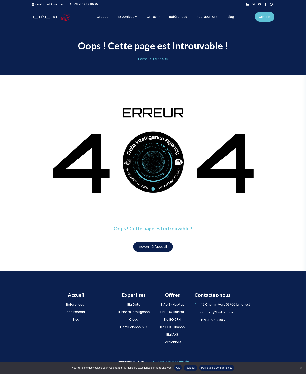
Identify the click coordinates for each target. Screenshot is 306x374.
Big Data (133, 304)
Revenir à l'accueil (153, 246)
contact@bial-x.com (48, 4)
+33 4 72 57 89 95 (84, 4)
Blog (230, 16)
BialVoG (172, 334)
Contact (264, 17)
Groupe (103, 16)
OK (178, 367)
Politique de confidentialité (216, 367)
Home (142, 59)
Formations (172, 342)
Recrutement (207, 16)
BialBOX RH (172, 319)
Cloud (133, 319)
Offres (152, 16)
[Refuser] (301, 368)
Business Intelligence (134, 312)
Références (178, 16)
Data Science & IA (134, 327)
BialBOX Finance (172, 327)
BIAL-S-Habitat (172, 304)
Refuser (190, 367)
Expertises (126, 16)
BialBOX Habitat (172, 312)
